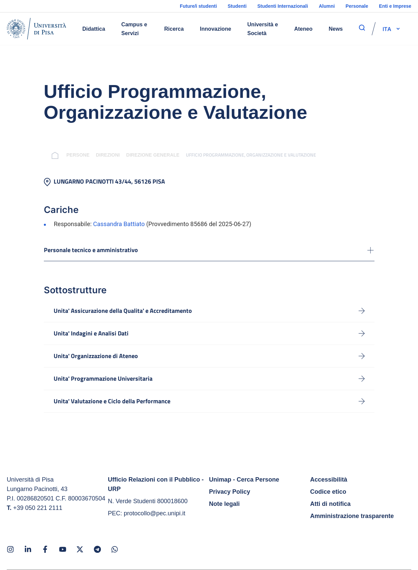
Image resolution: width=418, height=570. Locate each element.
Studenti (237, 6)
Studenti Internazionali (282, 6)
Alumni (327, 6)
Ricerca (174, 29)
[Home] (36, 28)
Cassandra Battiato (119, 223)
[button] (387, 29)
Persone (69, 155)
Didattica (93, 29)
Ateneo (303, 29)
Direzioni (100, 155)
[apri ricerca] (362, 28)
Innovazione (215, 29)
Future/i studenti (198, 6)
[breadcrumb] (49, 155)
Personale (356, 6)
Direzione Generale (145, 155)
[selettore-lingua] (387, 29)
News (336, 29)
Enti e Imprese (395, 6)
